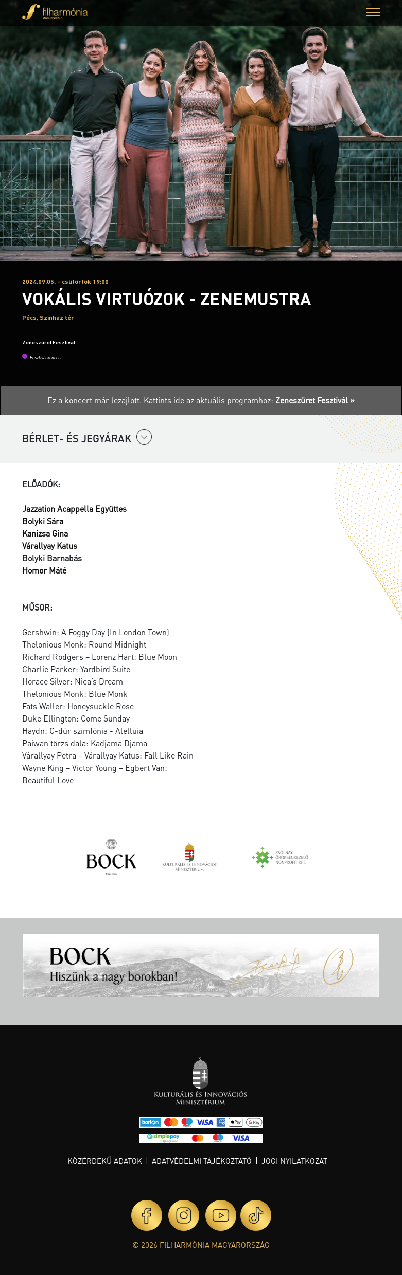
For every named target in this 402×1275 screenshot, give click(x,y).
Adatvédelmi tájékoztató (202, 1161)
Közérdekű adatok (104, 1161)
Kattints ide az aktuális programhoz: (249, 400)
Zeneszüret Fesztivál (48, 342)
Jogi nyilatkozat (294, 1161)
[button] (373, 13)
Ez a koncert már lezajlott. (95, 400)
